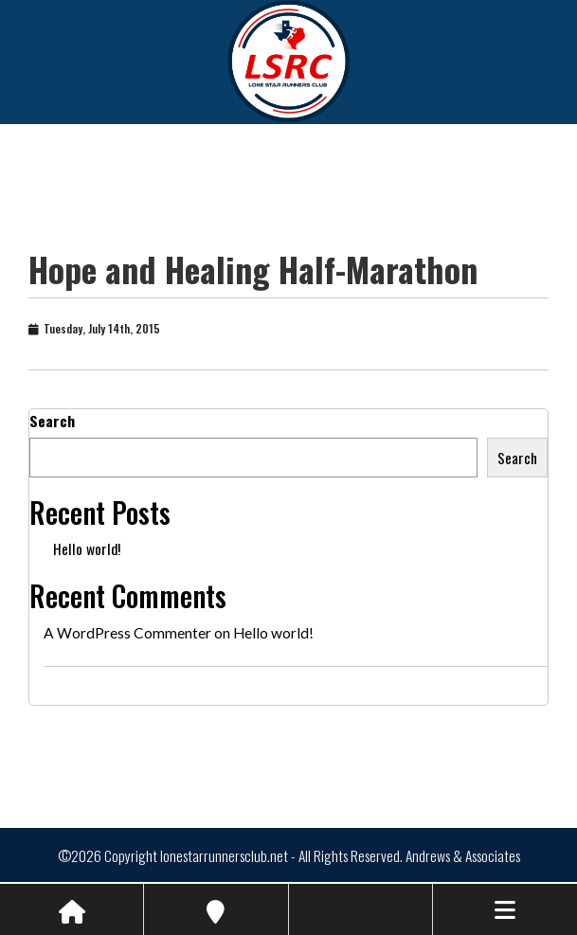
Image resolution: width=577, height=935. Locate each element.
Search (52, 420)
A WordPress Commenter (127, 632)
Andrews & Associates (463, 855)
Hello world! (86, 548)
